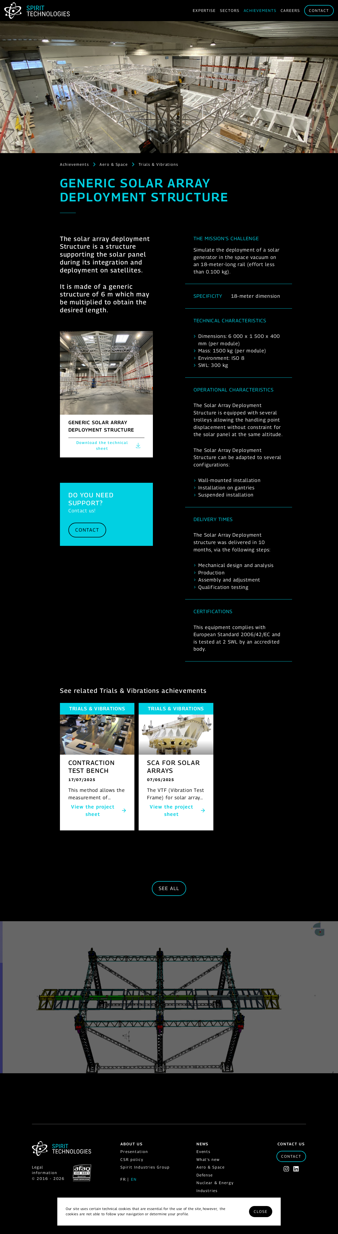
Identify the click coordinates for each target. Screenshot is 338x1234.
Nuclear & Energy (215, 1182)
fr (123, 1179)
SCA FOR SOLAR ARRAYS (173, 766)
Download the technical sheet (108, 445)
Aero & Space (114, 164)
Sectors (229, 10)
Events (203, 1151)
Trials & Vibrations (158, 164)
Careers (290, 10)
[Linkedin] (296, 1168)
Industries (207, 1190)
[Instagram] (286, 1168)
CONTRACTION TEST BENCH (91, 766)
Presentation (134, 1151)
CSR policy (131, 1159)
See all (169, 888)
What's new (208, 1159)
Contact (319, 10)
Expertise (204, 10)
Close (260, 1211)
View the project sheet (93, 810)
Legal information (44, 1170)
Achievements (260, 10)
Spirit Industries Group (145, 1167)
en (134, 1179)
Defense (204, 1175)
